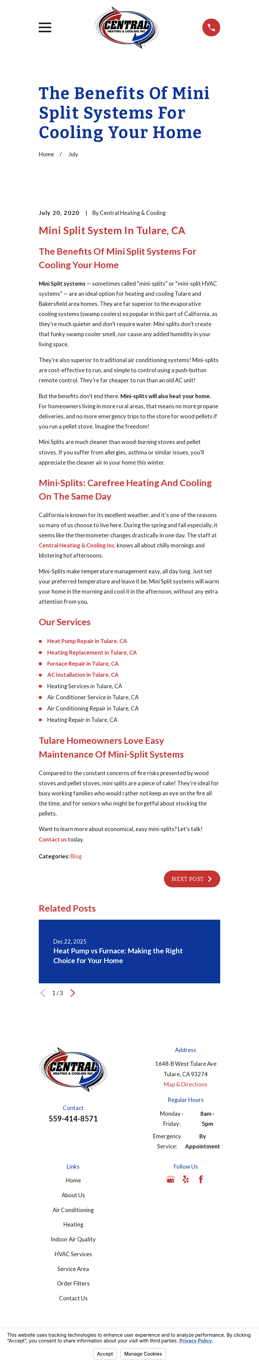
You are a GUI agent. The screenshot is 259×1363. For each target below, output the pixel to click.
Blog (76, 856)
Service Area (73, 1269)
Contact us (53, 839)
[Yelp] (186, 1179)
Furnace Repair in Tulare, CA (83, 663)
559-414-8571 (73, 1118)
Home (73, 1180)
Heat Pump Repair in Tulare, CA (87, 641)
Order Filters (73, 1283)
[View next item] (73, 993)
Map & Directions (185, 1084)
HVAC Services (73, 1254)
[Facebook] (201, 1179)
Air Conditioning (73, 1210)
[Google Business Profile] (170, 1179)
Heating (73, 1224)
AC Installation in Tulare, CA (83, 674)
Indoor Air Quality (73, 1239)
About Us (73, 1195)
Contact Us (73, 1298)
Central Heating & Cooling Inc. (77, 545)
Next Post (191, 879)
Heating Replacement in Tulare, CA (92, 652)
